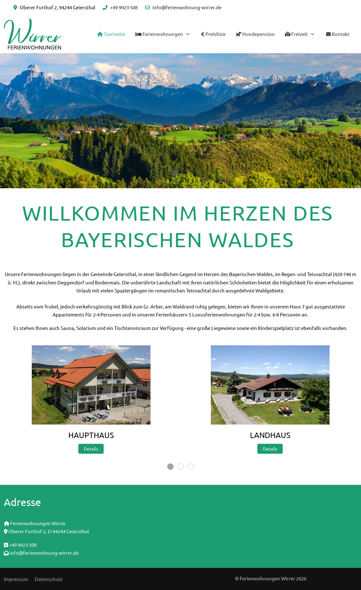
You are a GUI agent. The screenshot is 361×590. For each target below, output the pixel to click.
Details (91, 448)
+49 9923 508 (124, 7)
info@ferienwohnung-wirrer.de (186, 7)
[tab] (175, 173)
